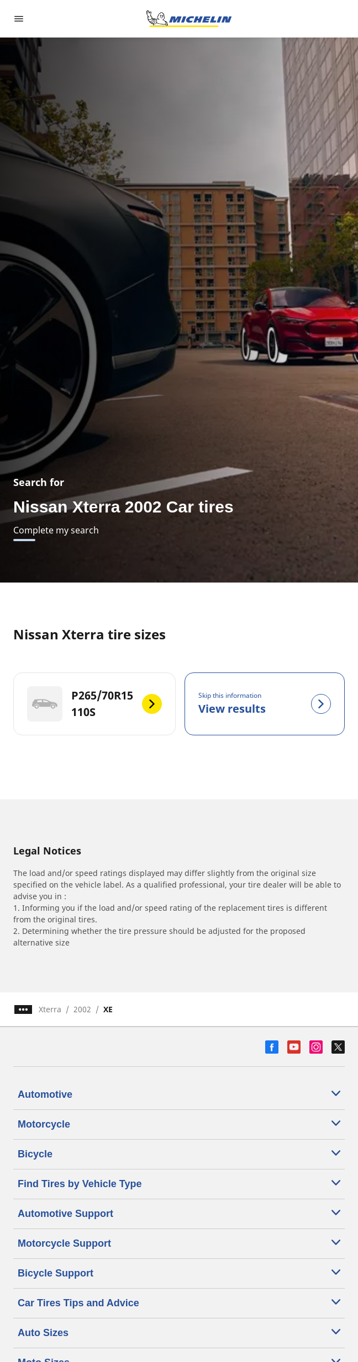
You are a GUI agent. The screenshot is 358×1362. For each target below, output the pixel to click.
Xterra (50, 1009)
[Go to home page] (189, 19)
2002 (82, 1009)
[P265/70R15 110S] (94, 703)
